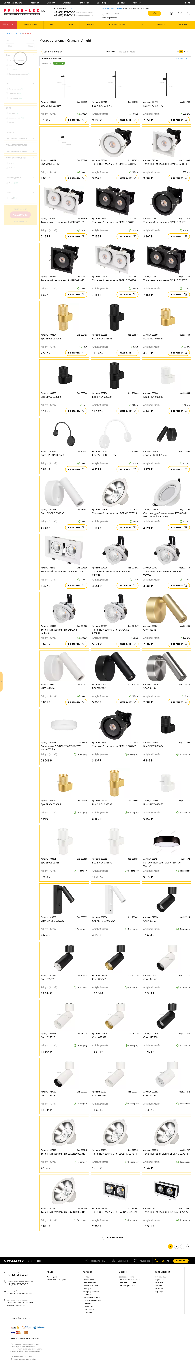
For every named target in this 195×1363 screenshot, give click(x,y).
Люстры (86, 1277)
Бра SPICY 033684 (153, 746)
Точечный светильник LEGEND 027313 (63, 1153)
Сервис (123, 1271)
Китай (13, 198)
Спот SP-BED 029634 (154, 455)
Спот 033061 (150, 629)
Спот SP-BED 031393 (52, 513)
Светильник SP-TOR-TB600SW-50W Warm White (61, 747)
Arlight (13, 183)
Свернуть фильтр (53, 51)
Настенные (15, 93)
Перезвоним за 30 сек (112, 8)
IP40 (12, 168)
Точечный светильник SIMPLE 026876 (114, 280)
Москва (70, 9)
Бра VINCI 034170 (153, 105)
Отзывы (67, 2)
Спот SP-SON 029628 (52, 455)
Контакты (137, 2)
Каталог (9, 24)
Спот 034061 (99, 687)
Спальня (59, 63)
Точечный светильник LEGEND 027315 (114, 513)
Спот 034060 (48, 687)
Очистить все (182, 59)
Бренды (121, 2)
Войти (188, 2)
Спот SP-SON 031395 (104, 455)
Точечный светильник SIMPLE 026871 (165, 222)
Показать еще (115, 1237)
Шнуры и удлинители (92, 1300)
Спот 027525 (48, 979)
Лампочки (87, 1294)
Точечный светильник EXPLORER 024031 (111, 631)
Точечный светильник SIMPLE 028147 (114, 746)
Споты (13, 69)
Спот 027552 (150, 1095)
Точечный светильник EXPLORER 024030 (60, 631)
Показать (20, 215)
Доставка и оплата (13, 2)
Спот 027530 (150, 1037)
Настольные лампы (18, 60)
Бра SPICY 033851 (51, 862)
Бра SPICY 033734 (102, 396)
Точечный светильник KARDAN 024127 (63, 571)
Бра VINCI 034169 (102, 105)
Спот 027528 (48, 1037)
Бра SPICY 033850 (153, 804)
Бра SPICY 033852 (102, 862)
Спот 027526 (99, 979)
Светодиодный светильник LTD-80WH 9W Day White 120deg (165, 515)
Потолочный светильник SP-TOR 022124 (162, 864)
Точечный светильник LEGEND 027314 (114, 1153)
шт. (160, 1260)
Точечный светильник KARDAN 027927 (165, 1211)
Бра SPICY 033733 (102, 804)
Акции (50, 1271)
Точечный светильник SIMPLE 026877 (165, 280)
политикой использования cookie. (26, 1351)
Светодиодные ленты (91, 1297)
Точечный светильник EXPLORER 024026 (111, 573)
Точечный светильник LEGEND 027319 (63, 1211)
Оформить (181, 1261)
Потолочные (15, 98)
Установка (84, 2)
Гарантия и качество (127, 1282)
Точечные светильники (20, 74)
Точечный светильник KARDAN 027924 (114, 1211)
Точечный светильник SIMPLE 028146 (114, 163)
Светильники (16, 65)
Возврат (51, 2)
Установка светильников (129, 1280)
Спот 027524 (150, 920)
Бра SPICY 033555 (102, 338)
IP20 (12, 163)
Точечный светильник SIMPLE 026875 (62, 280)
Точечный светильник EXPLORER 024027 (162, 573)
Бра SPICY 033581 (153, 338)
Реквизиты (159, 1282)
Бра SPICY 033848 (153, 396)
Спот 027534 (99, 1095)
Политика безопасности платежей (24, 1338)
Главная (8, 33)
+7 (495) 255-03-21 (73, 15)
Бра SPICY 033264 (51, 338)
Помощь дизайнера (127, 1285)
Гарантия (34, 2)
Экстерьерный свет (91, 1291)
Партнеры (159, 1291)
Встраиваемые (16, 89)
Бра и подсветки (89, 1282)
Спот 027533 (48, 1095)
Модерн (13, 113)
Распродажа (52, 1277)
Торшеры (87, 1288)
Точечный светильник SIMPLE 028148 (165, 163)
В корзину (76, 120)
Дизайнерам (103, 2)
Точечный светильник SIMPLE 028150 (62, 222)
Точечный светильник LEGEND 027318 (165, 1153)
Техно (13, 122)
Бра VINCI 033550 (51, 105)
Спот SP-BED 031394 (103, 920)
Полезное (159, 1288)
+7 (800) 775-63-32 (73, 12)
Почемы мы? (160, 1277)
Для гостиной (88, 1309)
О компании (162, 1271)
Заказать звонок (35, 1261)
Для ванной (87, 1312)
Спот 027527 (150, 979)
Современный (16, 118)
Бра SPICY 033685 (51, 804)
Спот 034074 (150, 687)
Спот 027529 (99, 1037)
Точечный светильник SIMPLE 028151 (114, 222)
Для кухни (87, 1303)
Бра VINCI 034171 (51, 163)
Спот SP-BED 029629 (52, 920)
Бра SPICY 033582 (51, 396)
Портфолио (160, 1280)
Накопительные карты (56, 1280)
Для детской (88, 1306)
